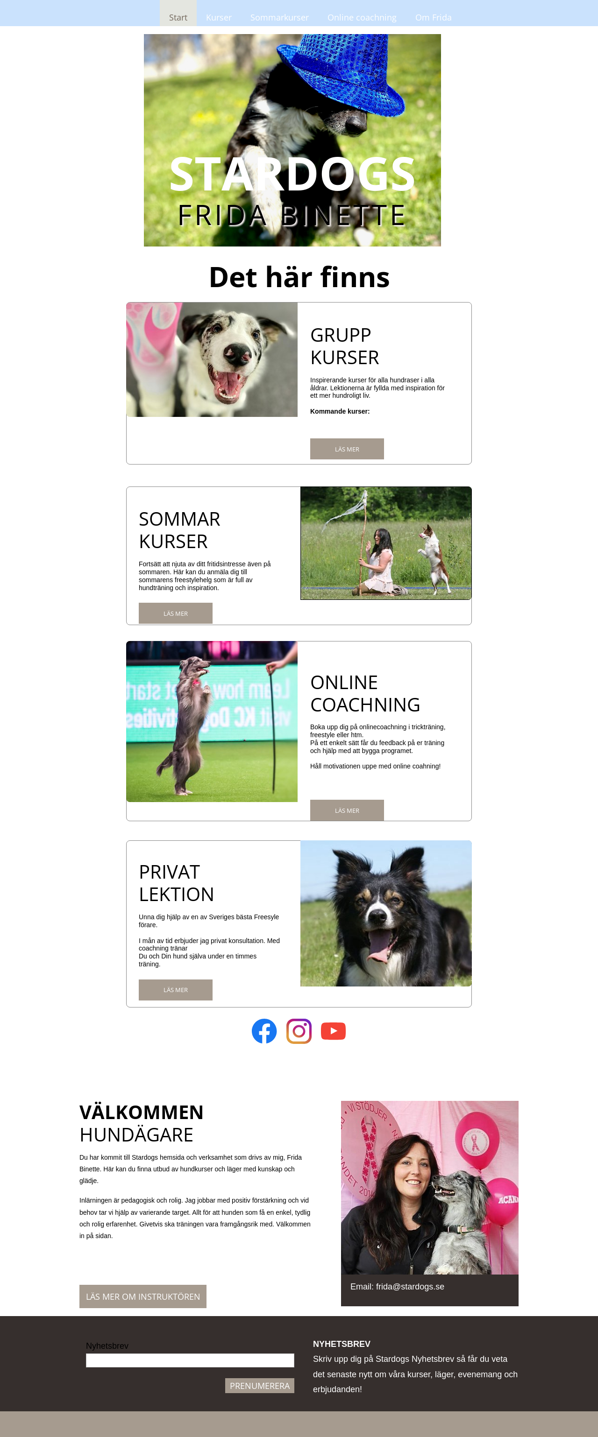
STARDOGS (292, 172)
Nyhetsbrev (107, 1346)
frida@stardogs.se (410, 1286)
